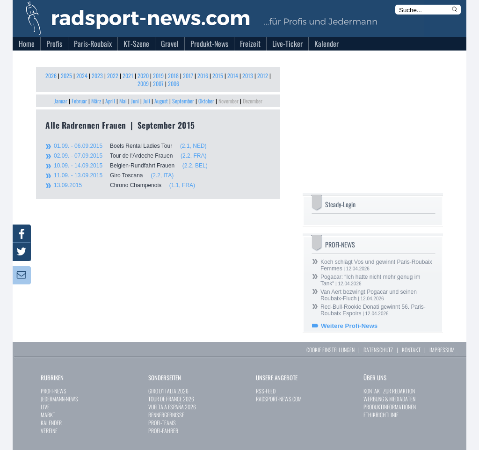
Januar (60, 101)
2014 (232, 76)
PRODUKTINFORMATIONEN (389, 407)
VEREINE (49, 431)
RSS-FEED (266, 391)
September (183, 101)
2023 (97, 76)
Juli (146, 101)
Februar (79, 101)
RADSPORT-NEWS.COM (279, 399)
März (96, 101)
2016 (202, 76)
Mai (123, 101)
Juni (135, 101)
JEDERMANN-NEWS (59, 399)
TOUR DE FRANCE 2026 (171, 399)
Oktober (206, 101)
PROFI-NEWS (53, 391)
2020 (143, 76)
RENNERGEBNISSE (166, 415)
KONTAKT (411, 350)
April (110, 101)
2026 (51, 76)
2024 (81, 76)
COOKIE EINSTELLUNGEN (330, 350)
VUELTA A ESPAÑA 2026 (172, 407)
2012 (262, 76)
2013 (247, 76)
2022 (112, 76)
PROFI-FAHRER (163, 431)
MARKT (48, 415)
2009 (143, 83)
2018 (173, 76)
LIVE (45, 407)
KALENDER (51, 423)
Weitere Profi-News (349, 325)
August (161, 101)
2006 (173, 83)
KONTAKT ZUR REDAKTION (389, 391)
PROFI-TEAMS (162, 423)
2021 (128, 76)
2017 (188, 76)
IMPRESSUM (442, 350)
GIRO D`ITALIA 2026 (168, 391)
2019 (158, 76)
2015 (217, 76)
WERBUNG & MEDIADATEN (389, 399)
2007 (158, 83)
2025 (66, 76)
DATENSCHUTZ (378, 350)
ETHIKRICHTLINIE (381, 415)
